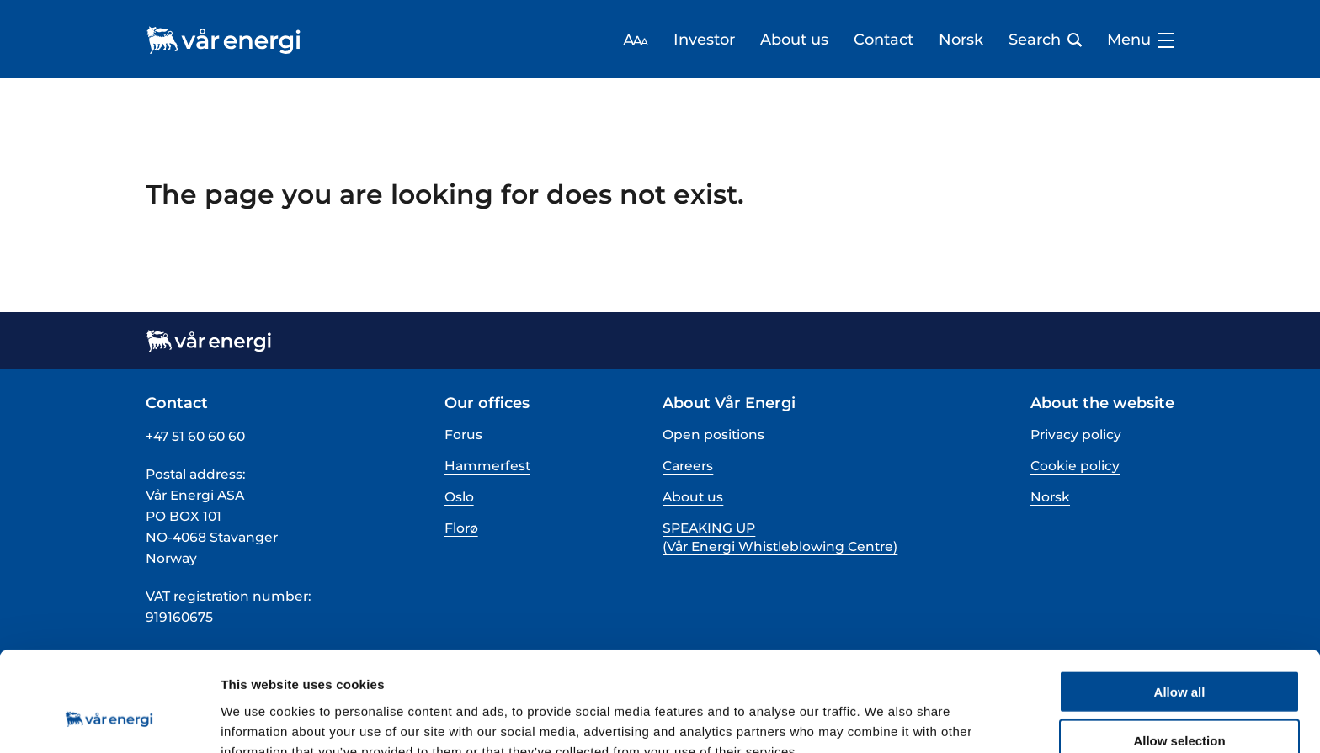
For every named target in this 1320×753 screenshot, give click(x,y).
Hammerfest (487, 466)
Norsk (961, 40)
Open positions (713, 435)
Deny (1179, 704)
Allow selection (1179, 655)
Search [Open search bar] (1045, 40)
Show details (883, 720)
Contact (883, 40)
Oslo (459, 497)
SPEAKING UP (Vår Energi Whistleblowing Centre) (780, 537)
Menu (1140, 40)
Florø (461, 528)
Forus (463, 435)
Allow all (1180, 605)
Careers (688, 466)
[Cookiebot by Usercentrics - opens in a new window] (109, 720)
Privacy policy (1075, 435)
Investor (704, 40)
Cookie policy (1075, 466)
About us (794, 40)
